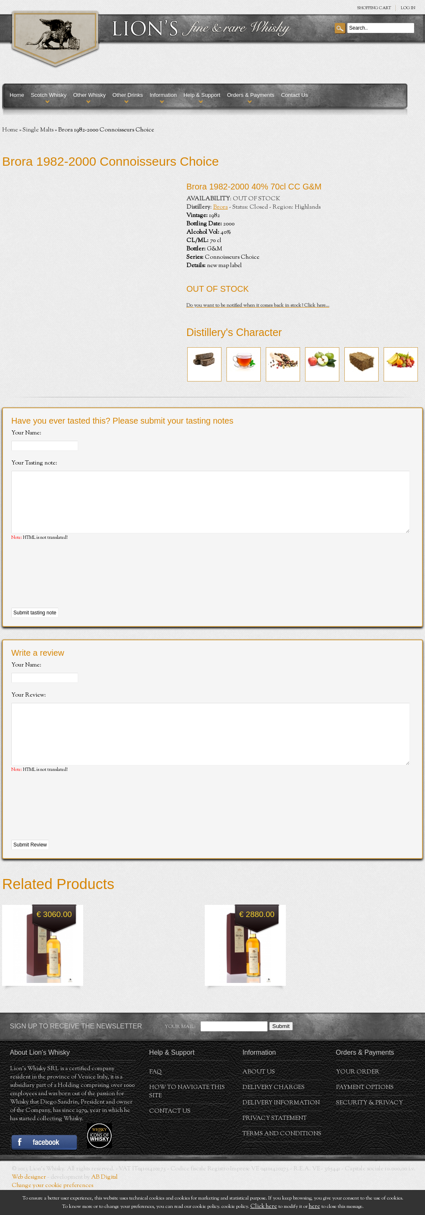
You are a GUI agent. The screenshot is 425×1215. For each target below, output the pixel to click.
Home (17, 95)
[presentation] (74, 587)
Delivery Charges (273, 1113)
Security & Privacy (369, 1128)
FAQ (155, 1097)
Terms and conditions (281, 1159)
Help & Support (201, 95)
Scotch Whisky (48, 95)
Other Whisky (89, 95)
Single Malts (38, 130)
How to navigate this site (187, 1117)
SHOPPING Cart (374, 8)
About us (258, 1097)
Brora (220, 207)
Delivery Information (281, 1128)
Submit (281, 1051)
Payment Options (365, 1113)
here (314, 1206)
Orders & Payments (250, 95)
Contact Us (294, 95)
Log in (408, 8)
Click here (263, 1206)
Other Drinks (127, 95)
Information (163, 95)
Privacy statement (274, 1143)
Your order (357, 1097)
